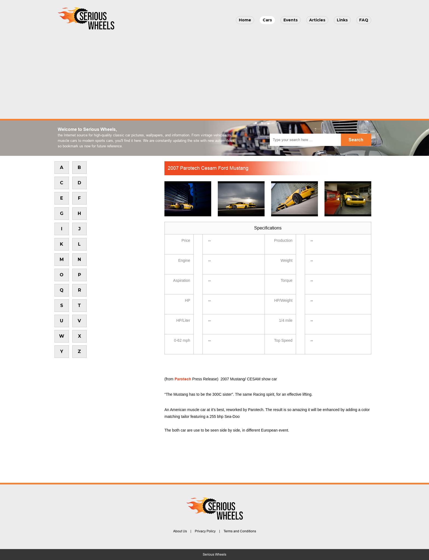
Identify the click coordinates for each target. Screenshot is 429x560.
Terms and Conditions (240, 531)
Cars (267, 20)
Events (290, 20)
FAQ (363, 20)
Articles (317, 20)
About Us (180, 531)
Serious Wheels (214, 554)
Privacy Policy (205, 531)
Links (342, 20)
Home (245, 20)
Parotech (183, 379)
